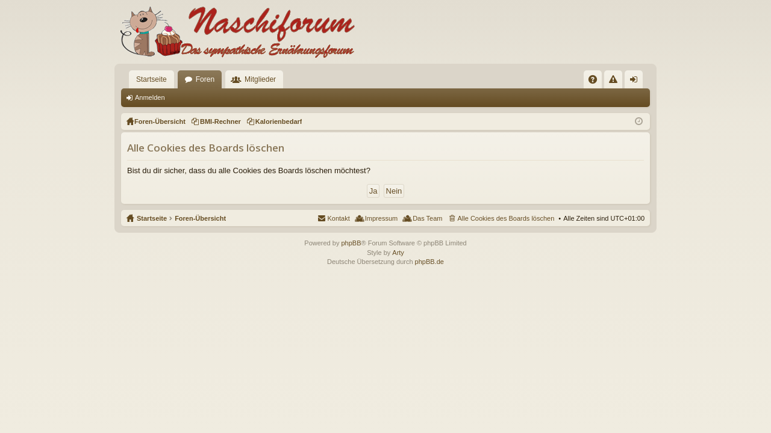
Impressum (381, 218)
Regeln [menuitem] (616, 81)
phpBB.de (429, 261)
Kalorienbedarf (278, 121)
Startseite (151, 79)
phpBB (351, 243)
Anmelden (150, 97)
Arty (398, 252)
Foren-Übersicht (200, 218)
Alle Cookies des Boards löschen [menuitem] (506, 218)
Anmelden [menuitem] (636, 81)
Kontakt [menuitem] (338, 218)
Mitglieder (260, 79)
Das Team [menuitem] (427, 218)
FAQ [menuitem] (597, 81)
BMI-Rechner (220, 121)
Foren (205, 79)
